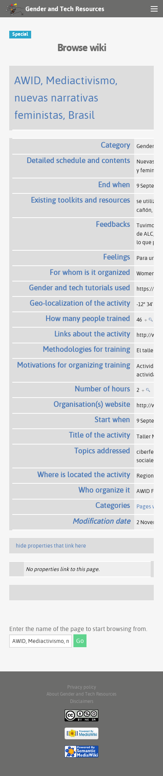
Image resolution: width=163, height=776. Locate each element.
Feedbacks (113, 224)
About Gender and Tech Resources (81, 694)
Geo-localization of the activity (80, 303)
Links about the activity (92, 333)
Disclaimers (81, 701)
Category (115, 145)
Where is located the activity (83, 474)
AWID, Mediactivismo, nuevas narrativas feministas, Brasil (66, 97)
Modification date (101, 521)
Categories (112, 505)
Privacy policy (81, 687)
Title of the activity (99, 435)
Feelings (116, 256)
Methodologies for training (86, 349)
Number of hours (102, 388)
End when (114, 184)
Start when (112, 419)
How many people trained (87, 318)
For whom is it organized (90, 272)
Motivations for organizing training (73, 365)
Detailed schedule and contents (78, 160)
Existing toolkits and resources (80, 200)
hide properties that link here (51, 545)
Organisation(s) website (91, 404)
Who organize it (104, 490)
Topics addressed (102, 450)
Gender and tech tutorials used (79, 287)
